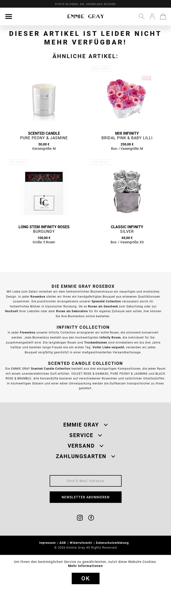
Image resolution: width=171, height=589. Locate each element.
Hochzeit (11, 311)
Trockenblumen (95, 342)
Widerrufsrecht (81, 543)
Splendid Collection (106, 301)
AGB (63, 543)
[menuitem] (8, 16)
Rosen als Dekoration (72, 311)
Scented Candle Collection (51, 368)
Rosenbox (37, 296)
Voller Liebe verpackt (108, 347)
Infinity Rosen (110, 337)
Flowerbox (27, 332)
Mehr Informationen (85, 566)
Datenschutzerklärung (113, 543)
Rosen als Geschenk (103, 306)
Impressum (48, 543)
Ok (85, 578)
